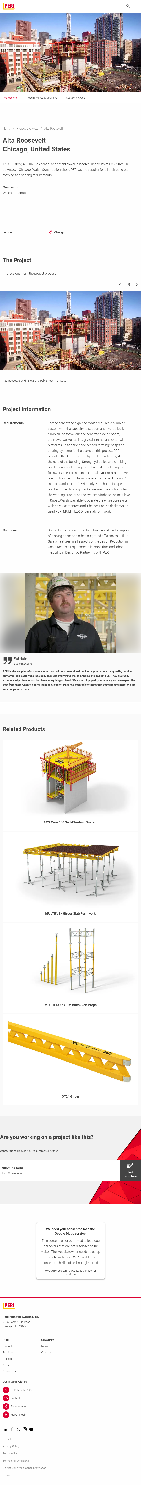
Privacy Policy (11, 1446)
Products (8, 1346)
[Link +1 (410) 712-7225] (70, 1390)
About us (8, 1365)
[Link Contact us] (70, 1398)
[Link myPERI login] (70, 1414)
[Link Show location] (70, 1406)
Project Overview (28, 128)
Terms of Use (11, 1453)
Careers (46, 1352)
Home (7, 128)
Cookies (7, 1475)
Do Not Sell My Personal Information (24, 1468)
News (44, 1346)
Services (8, 1352)
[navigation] (70, 1170)
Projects (8, 1358)
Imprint (7, 1439)
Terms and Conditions (16, 1460)
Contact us (9, 1371)
